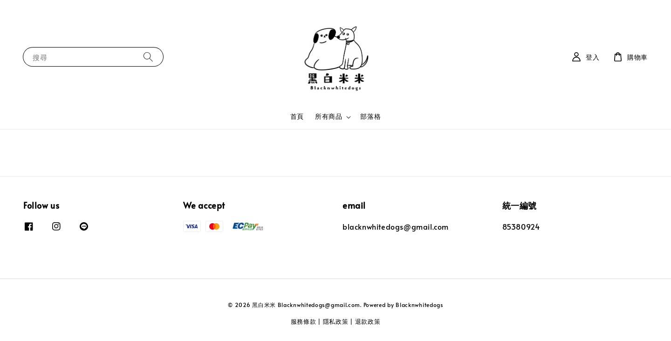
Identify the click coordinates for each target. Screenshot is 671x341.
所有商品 (328, 116)
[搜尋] (148, 57)
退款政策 (368, 321)
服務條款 (303, 321)
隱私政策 (336, 321)
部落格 (370, 116)
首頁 (297, 116)
